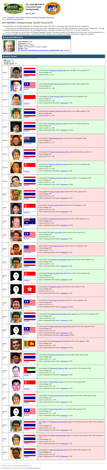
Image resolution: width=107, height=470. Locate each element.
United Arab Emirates (29, 374)
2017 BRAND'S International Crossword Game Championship (38, 50)
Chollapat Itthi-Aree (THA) (58, 123)
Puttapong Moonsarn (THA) (58, 178)
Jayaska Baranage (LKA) (57, 341)
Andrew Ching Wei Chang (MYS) (60, 326)
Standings (43, 17)
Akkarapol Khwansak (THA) (59, 450)
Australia (29, 224)
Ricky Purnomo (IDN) (57, 96)
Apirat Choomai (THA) (57, 191)
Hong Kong (29, 293)
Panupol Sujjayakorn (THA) (58, 111)
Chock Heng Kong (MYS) (58, 84)
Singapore (29, 171)
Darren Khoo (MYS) (56, 409)
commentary (64, 103)
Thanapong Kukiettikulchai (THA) (60, 259)
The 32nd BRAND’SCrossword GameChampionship (34, 6)
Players (22, 17)
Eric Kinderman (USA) (57, 246)
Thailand (66, 50)
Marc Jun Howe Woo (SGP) (58, 273)
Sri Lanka (29, 347)
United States (29, 251)
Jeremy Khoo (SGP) (56, 205)
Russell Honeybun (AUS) (58, 219)
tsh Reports (28, 17)
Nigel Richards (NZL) (56, 138)
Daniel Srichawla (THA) (57, 355)
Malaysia (29, 88)
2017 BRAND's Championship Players (15, 19)
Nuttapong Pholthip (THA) (58, 70)
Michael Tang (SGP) (56, 382)
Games (17, 17)
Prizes (52, 17)
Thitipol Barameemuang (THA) (59, 152)
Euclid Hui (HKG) (55, 287)
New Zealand (29, 142)
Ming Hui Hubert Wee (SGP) (58, 164)
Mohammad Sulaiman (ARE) (59, 368)
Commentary (11, 17)
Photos (48, 17)
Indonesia (29, 103)
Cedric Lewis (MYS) (56, 232)
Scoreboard (35, 17)
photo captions (64, 335)
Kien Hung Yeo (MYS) (57, 300)
